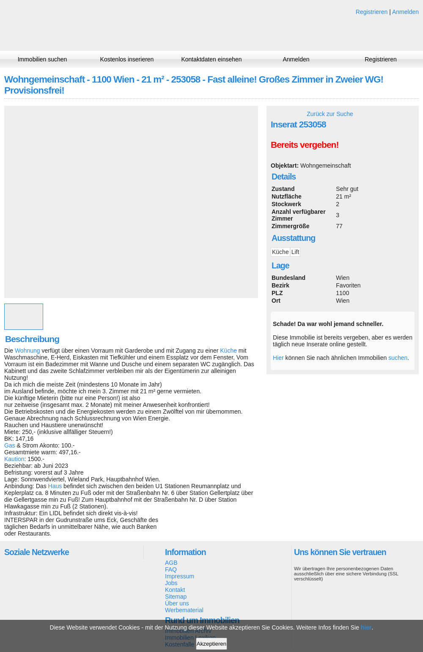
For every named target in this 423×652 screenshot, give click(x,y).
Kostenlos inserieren (127, 59)
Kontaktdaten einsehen (211, 59)
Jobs (171, 583)
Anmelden (405, 11)
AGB (171, 562)
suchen (397, 357)
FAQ (171, 569)
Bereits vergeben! (304, 144)
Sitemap (176, 596)
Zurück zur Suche (330, 114)
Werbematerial (184, 610)
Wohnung (27, 350)
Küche (228, 350)
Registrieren (371, 11)
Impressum (179, 576)
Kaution (14, 459)
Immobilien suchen (42, 59)
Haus (55, 486)
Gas (9, 445)
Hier (278, 357)
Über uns (177, 603)
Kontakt (175, 589)
